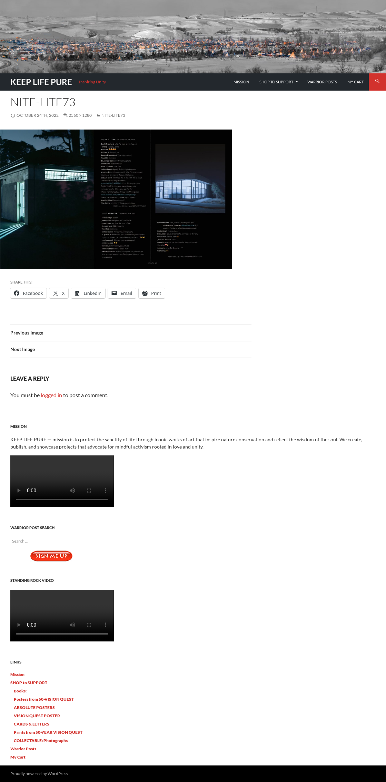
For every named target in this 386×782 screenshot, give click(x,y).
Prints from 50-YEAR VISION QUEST (48, 732)
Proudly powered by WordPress (39, 773)
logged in (51, 395)
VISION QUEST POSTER (37, 715)
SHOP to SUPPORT (276, 82)
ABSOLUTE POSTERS (34, 707)
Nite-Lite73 (113, 115)
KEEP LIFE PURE (41, 82)
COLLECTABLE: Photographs (41, 740)
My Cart (355, 82)
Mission (241, 82)
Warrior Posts (322, 82)
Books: (20, 690)
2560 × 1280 (80, 115)
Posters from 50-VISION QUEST (44, 699)
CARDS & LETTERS (31, 724)
